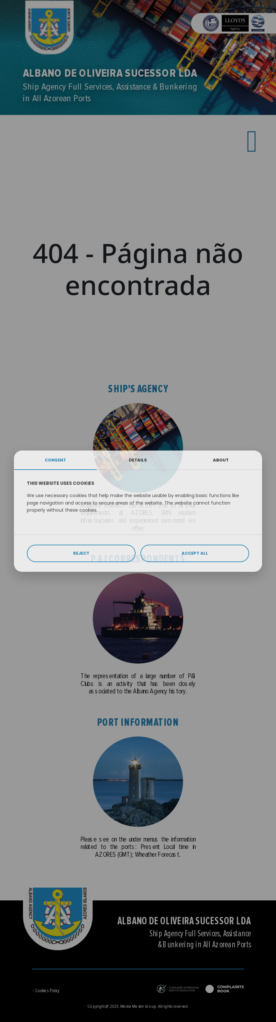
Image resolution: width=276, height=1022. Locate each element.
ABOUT (221, 460)
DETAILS (138, 460)
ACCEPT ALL (195, 553)
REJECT (81, 553)
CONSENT (55, 460)
